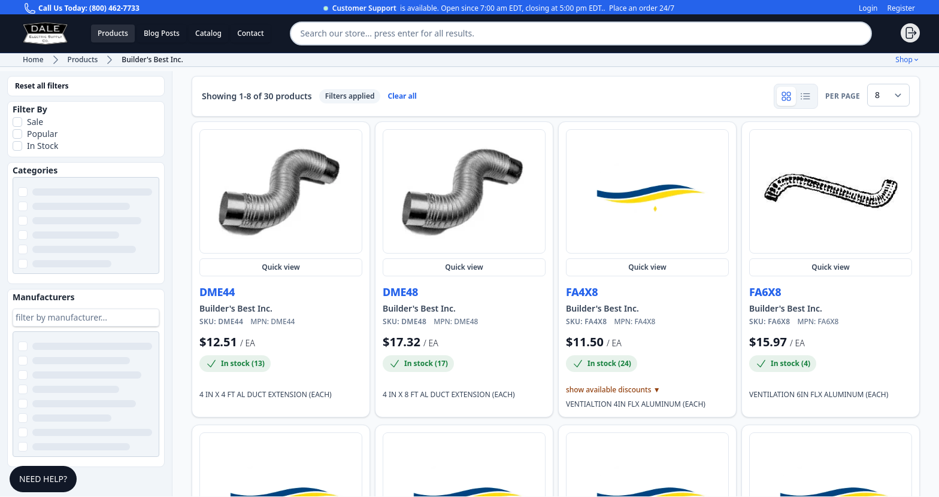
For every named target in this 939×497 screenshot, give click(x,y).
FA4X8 (582, 292)
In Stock (42, 145)
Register (901, 8)
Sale (35, 121)
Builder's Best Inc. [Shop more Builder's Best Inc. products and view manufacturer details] (235, 308)
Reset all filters (42, 86)
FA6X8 (765, 292)
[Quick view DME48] (464, 191)
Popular (42, 133)
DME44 (217, 292)
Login (868, 8)
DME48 (400, 292)
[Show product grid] (786, 96)
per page (842, 96)
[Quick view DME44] (280, 191)
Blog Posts (162, 33)
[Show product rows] (805, 96)
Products (113, 33)
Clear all (401, 96)
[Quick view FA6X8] (830, 191)
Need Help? (43, 478)
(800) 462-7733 (114, 8)
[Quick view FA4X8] (647, 191)
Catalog (208, 33)
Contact (250, 33)
